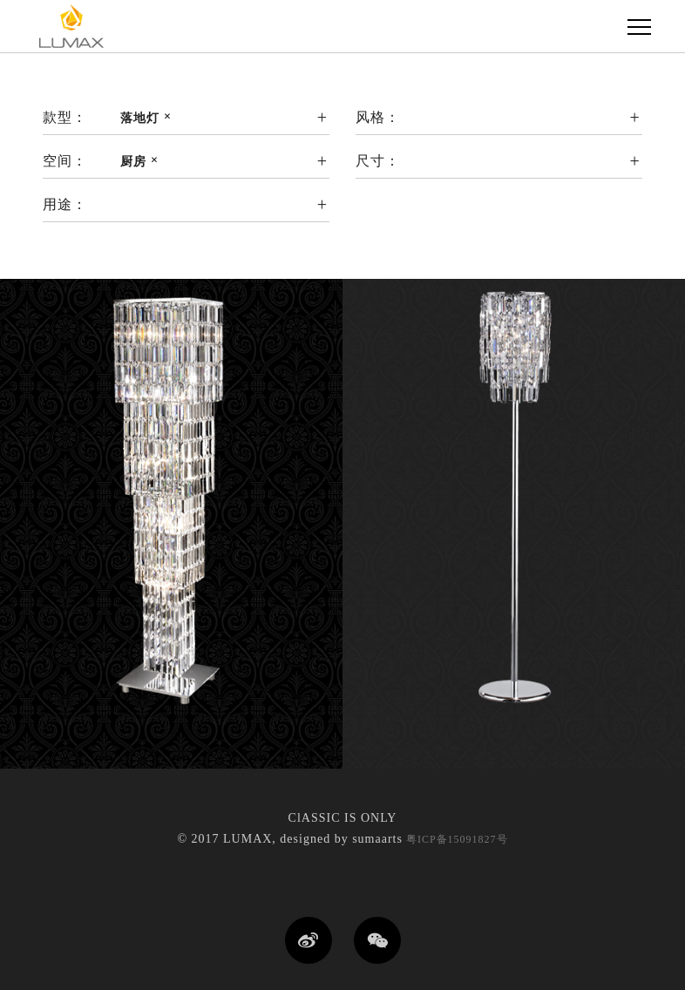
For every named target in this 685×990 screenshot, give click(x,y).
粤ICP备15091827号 (455, 839)
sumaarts (377, 838)
